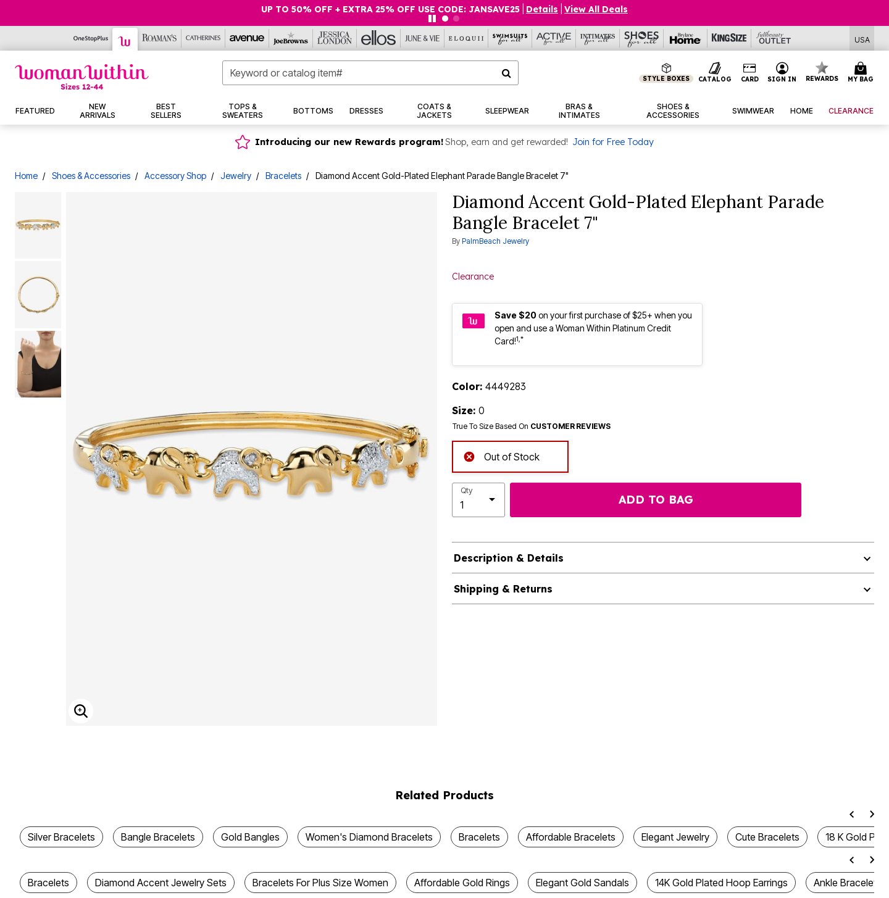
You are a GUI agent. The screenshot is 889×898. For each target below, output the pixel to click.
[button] (542, 9)
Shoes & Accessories (91, 175)
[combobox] (370, 72)
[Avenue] (247, 38)
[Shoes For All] (642, 38)
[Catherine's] (203, 38)
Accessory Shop (175, 175)
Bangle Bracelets (158, 837)
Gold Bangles (250, 837)
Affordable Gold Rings (462, 882)
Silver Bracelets (61, 837)
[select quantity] (478, 500)
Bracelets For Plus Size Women (320, 882)
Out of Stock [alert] (501, 455)
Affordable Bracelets (571, 837)
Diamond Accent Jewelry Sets (161, 882)
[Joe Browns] (291, 38)
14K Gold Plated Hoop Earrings (721, 882)
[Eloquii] (466, 38)
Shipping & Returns (503, 589)
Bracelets (283, 175)
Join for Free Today (613, 142)
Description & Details (509, 558)
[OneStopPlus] (91, 38)
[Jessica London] (335, 38)
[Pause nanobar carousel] (432, 18)
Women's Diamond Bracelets (369, 837)
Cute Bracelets (767, 837)
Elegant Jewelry (675, 837)
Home (26, 175)
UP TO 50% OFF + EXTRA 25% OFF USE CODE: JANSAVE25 (390, 9)
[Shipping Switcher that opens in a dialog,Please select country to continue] (862, 39)
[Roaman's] (160, 38)
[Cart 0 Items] (862, 73)
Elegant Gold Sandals (582, 882)
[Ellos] (379, 38)
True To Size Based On (532, 426)
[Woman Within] (125, 39)
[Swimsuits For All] (510, 38)
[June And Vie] (422, 38)
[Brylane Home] (685, 38)
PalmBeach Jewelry (495, 241)
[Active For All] (554, 38)
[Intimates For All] (598, 38)
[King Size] (729, 38)
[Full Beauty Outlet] (773, 38)
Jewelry (235, 175)
